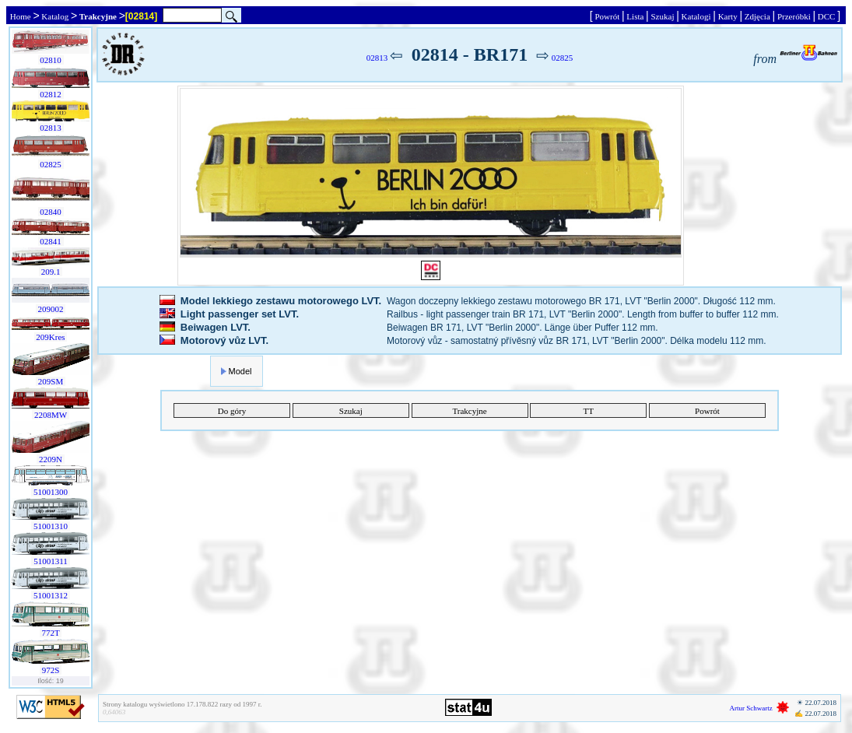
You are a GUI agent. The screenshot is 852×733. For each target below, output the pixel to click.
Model (240, 371)
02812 (51, 94)
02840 (51, 211)
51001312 (50, 595)
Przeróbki (793, 16)
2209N (50, 459)
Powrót (607, 16)
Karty (728, 16)
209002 (51, 309)
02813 (51, 127)
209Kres (51, 337)
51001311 (50, 561)
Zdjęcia (757, 16)
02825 (51, 164)
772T (51, 632)
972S (50, 670)
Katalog (55, 16)
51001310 (50, 526)
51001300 (50, 491)
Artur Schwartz (751, 708)
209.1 (50, 271)
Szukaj (662, 16)
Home (20, 16)
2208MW (50, 414)
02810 (51, 60)
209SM (50, 381)
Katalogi (696, 16)
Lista (636, 16)
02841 (51, 241)
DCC (826, 16)
